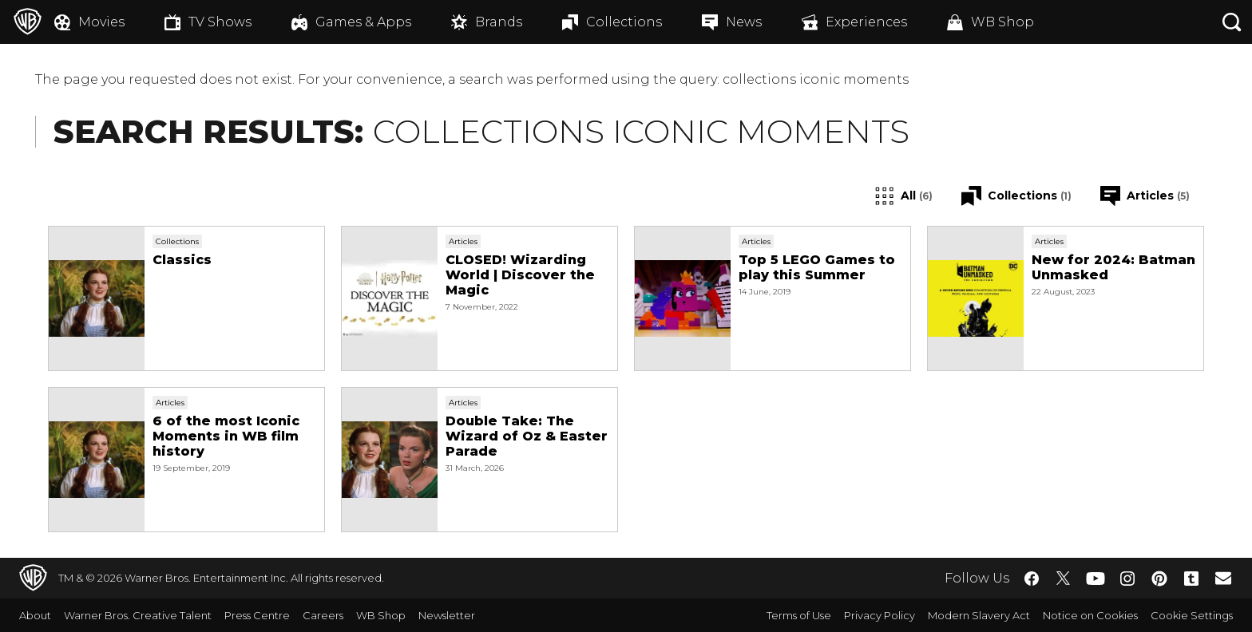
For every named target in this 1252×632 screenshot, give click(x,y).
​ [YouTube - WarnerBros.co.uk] (1095, 578)
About (35, 615)
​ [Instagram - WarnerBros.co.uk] (1127, 578)
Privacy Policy (879, 615)
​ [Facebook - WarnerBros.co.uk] (1031, 578)
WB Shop (381, 615)
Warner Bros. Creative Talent (138, 615)
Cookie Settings (1192, 615)
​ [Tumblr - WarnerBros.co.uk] (1191, 578)
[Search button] (1232, 22)
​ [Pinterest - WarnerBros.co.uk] (1159, 578)
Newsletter (446, 615)
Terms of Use (799, 615)
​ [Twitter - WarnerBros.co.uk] (1063, 578)
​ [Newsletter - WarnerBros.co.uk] (1223, 578)
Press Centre (257, 615)
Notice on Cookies (1090, 615)
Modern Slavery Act (979, 615)
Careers (323, 615)
